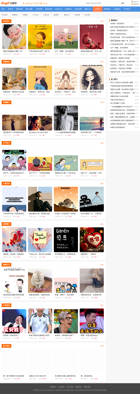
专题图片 (117, 9)
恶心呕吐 (87, 15)
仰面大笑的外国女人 (117, 100)
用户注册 (70, 387)
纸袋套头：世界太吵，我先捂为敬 (122, 61)
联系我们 (53, 387)
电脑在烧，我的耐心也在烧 (120, 58)
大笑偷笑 (77, 15)
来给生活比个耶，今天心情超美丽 (122, 54)
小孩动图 (38, 9)
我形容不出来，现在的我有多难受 (122, 72)
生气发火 (36, 15)
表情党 (10, 9)
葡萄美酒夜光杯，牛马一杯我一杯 (122, 51)
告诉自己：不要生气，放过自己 (121, 65)
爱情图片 (107, 9)
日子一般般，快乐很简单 (119, 48)
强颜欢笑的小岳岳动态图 (119, 96)
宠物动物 (48, 9)
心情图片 (97, 9)
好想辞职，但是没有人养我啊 (120, 68)
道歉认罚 (67, 15)
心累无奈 (46, 15)
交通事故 (68, 9)
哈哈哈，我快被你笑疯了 (119, 30)
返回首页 (78, 387)
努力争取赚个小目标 (117, 103)
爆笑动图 (29, 9)
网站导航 (136, 4)
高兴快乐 (5, 15)
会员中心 (136, 2)
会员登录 (61, 387)
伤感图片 (25, 15)
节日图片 (127, 9)
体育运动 (58, 9)
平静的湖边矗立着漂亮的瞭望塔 (121, 86)
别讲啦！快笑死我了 (117, 23)
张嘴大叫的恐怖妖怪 (117, 127)
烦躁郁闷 (15, 15)
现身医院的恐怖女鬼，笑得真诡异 (122, 110)
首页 (3, 9)
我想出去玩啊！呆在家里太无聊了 (122, 89)
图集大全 (87, 9)
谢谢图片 (56, 15)
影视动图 (78, 9)
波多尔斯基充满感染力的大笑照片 (122, 27)
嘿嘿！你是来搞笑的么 (118, 34)
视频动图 (19, 9)
